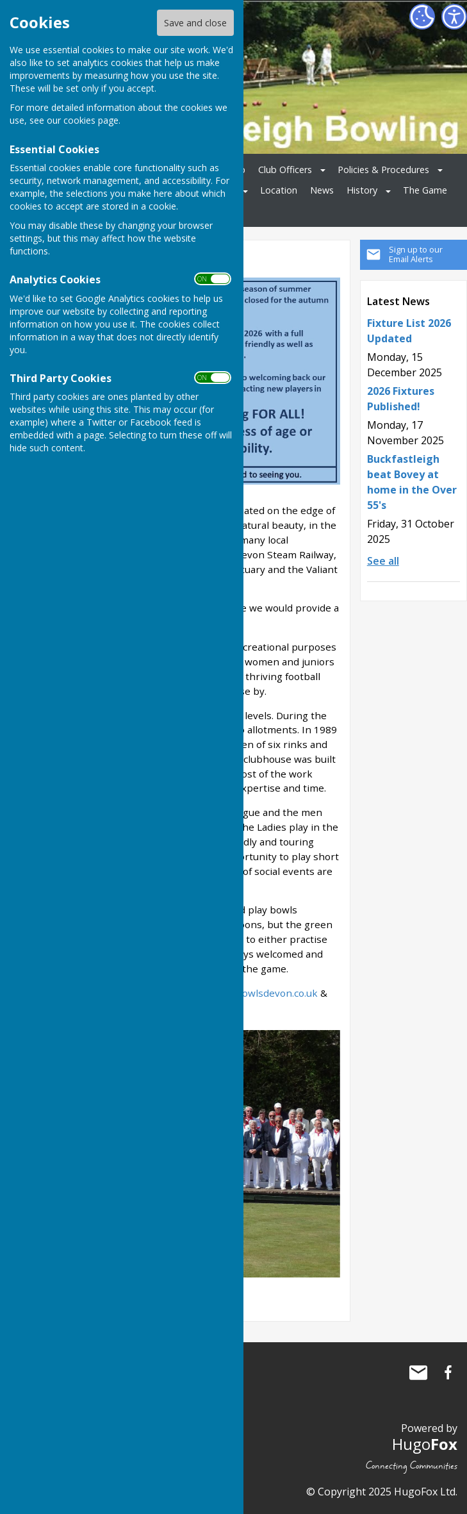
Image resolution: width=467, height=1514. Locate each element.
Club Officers (285, 169)
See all (383, 561)
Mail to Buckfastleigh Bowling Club (418, 1372)
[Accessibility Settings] (454, 16)
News (322, 190)
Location (278, 190)
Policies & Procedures (383, 169)
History (362, 190)
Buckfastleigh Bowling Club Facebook (447, 1372)
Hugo (424, 1443)
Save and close (195, 23)
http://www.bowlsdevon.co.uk (249, 992)
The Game (425, 190)
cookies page (91, 120)
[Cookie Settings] (422, 16)
